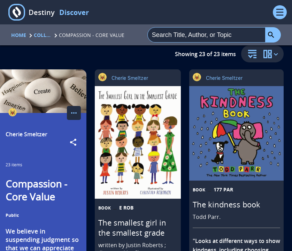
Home (18, 35)
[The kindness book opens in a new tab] (236, 133)
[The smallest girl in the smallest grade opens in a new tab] (138, 142)
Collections (42, 35)
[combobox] (206, 35)
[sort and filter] (250, 54)
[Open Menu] (280, 12)
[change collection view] (271, 54)
